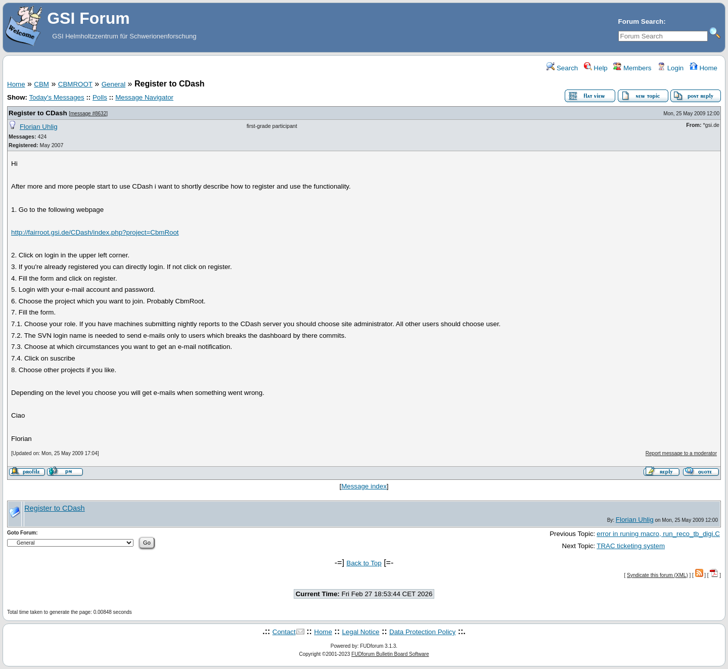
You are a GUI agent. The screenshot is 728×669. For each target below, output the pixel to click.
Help (596, 68)
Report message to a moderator (681, 453)
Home (703, 68)
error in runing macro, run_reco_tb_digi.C (658, 534)
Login (670, 68)
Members (632, 68)
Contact (284, 632)
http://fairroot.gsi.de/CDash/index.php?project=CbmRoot (95, 232)
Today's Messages (56, 97)
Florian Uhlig (39, 126)
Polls (100, 97)
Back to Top (363, 563)
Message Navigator (144, 97)
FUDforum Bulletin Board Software (390, 654)
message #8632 (88, 113)
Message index (364, 486)
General (113, 84)
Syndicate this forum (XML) (657, 575)
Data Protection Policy (422, 632)
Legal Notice (360, 632)
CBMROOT (75, 84)
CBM (41, 84)
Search (562, 68)
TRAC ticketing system (631, 546)
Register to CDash (38, 113)
